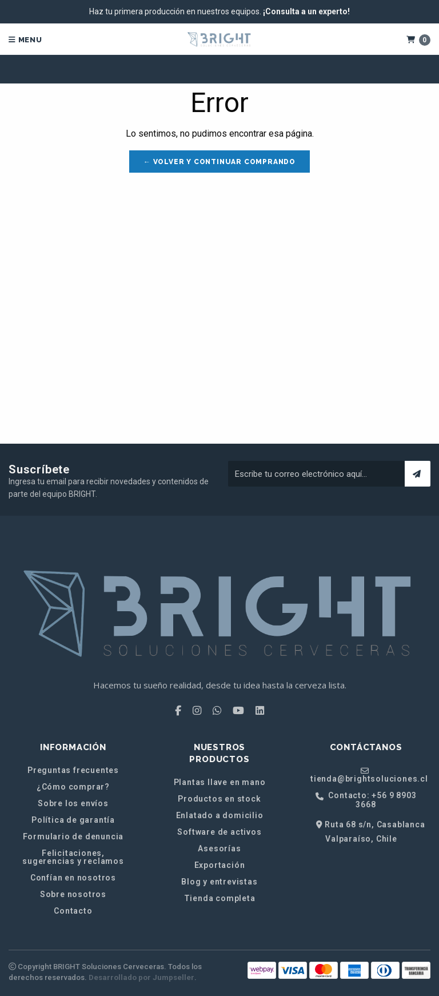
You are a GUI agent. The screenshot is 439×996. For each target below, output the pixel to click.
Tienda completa (220, 898)
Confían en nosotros (73, 878)
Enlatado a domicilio (220, 815)
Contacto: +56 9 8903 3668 (366, 799)
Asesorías (219, 848)
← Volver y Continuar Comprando (219, 162)
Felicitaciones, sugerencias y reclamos (73, 857)
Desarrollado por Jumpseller (141, 977)
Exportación (219, 865)
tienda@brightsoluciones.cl (369, 775)
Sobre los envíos (73, 803)
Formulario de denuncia (73, 836)
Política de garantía (73, 820)
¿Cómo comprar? (73, 787)
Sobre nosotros (73, 894)
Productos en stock (219, 799)
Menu (25, 39)
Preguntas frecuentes (73, 770)
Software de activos (219, 832)
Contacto (73, 911)
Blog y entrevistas (219, 882)
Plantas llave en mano (220, 782)
